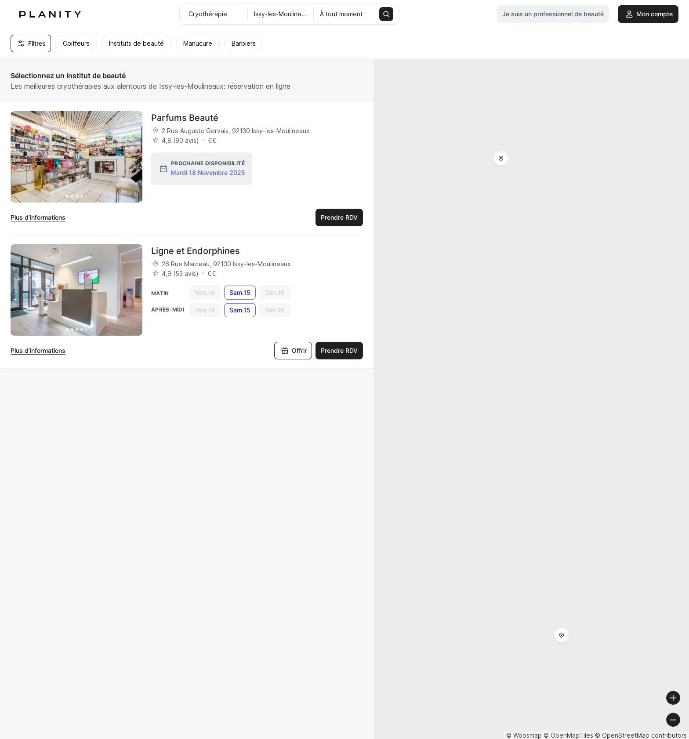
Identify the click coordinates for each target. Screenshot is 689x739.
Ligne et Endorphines (195, 251)
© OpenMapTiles (568, 735)
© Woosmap (524, 735)
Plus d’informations (38, 217)
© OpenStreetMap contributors (641, 735)
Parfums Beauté (184, 117)
